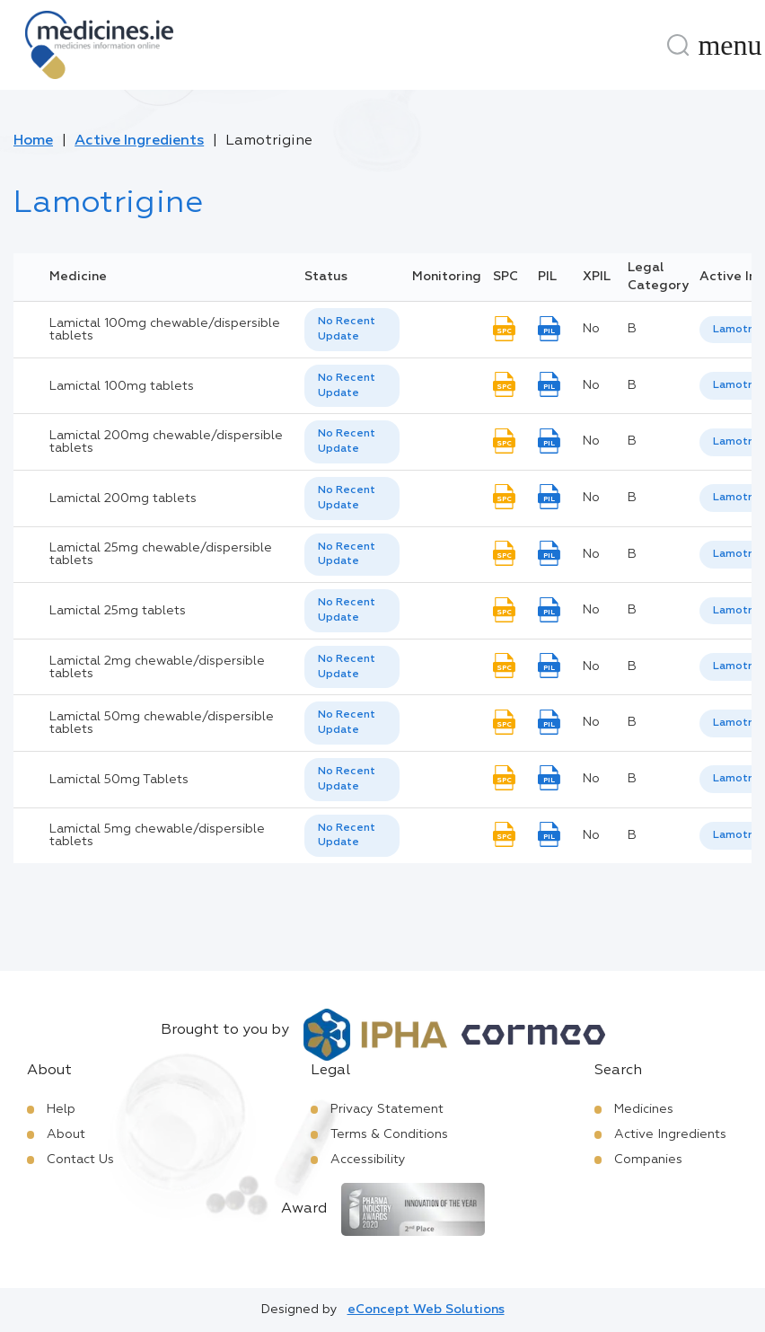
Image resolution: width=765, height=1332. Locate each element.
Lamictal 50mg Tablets (119, 779)
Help (61, 1109)
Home (33, 141)
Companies (648, 1159)
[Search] (677, 44)
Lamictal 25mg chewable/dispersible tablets (160, 554)
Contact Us (80, 1159)
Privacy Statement (387, 1109)
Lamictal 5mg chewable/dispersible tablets (157, 835)
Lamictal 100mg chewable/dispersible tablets (164, 329)
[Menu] (730, 44)
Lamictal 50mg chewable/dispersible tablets (161, 723)
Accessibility (368, 1159)
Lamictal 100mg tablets (121, 386)
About (66, 1134)
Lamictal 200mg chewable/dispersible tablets (166, 441)
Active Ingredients (139, 141)
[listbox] (352, 329)
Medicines (643, 1109)
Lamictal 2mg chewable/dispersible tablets (157, 667)
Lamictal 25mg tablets (117, 610)
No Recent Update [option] (346, 329)
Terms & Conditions (389, 1134)
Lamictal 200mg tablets (123, 498)
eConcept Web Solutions (426, 1309)
